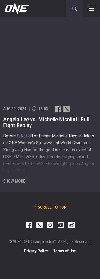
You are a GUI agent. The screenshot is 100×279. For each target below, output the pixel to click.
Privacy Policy (36, 250)
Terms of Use (64, 250)
